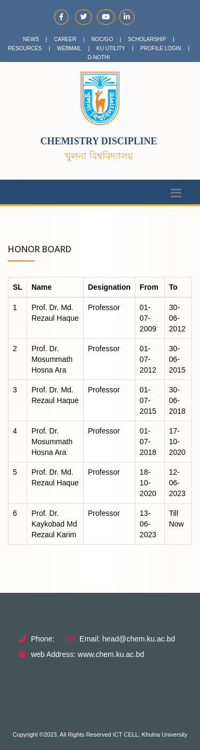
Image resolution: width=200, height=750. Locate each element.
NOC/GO (102, 39)
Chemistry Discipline (98, 141)
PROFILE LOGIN (160, 48)
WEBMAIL (69, 48)
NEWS (31, 39)
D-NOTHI (98, 57)
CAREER (65, 39)
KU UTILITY (111, 48)
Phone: (42, 639)
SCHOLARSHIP (147, 39)
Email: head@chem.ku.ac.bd (127, 639)
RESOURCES (25, 48)
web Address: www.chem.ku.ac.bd (87, 654)
